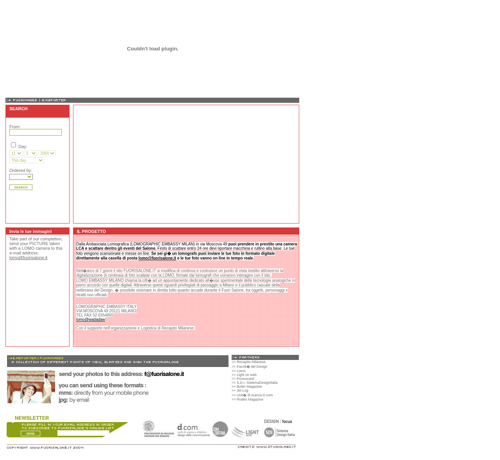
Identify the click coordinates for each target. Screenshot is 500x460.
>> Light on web (244, 375)
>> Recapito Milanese (249, 362)
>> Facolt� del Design (250, 367)
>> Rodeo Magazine (247, 399)
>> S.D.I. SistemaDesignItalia (255, 383)
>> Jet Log (240, 390)
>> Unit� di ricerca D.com (252, 395)
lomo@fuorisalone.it (28, 257)
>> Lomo (239, 371)
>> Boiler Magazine (247, 386)
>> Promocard (243, 379)
